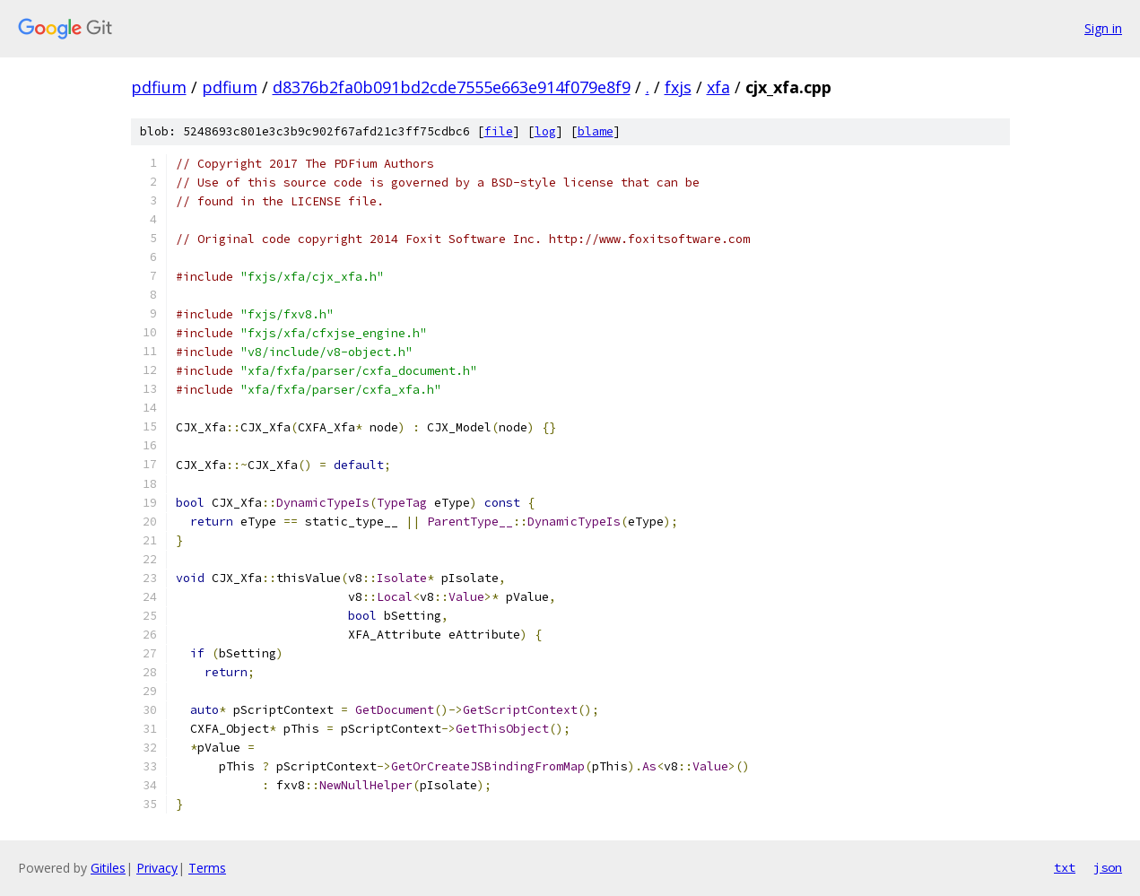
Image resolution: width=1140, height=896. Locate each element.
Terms (207, 867)
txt (1064, 867)
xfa (718, 87)
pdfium (159, 87)
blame (596, 131)
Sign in (1103, 28)
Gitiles (108, 867)
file (498, 131)
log (545, 131)
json (1107, 867)
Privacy (157, 867)
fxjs (678, 87)
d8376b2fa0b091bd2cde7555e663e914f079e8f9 (452, 87)
